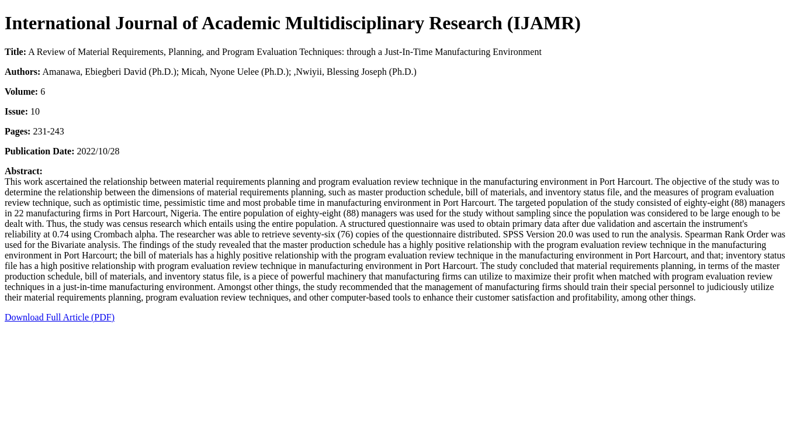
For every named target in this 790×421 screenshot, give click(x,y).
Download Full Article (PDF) (60, 317)
